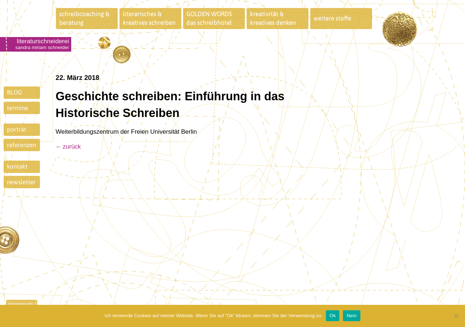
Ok (332, 315)
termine (17, 108)
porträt (16, 129)
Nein (352, 315)
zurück (72, 146)
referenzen (21, 145)
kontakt (17, 166)
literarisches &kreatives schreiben (149, 18)
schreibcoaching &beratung (84, 18)
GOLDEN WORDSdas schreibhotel (209, 18)
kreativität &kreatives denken (273, 18)
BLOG (14, 92)
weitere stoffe (332, 18)
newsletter (21, 182)
